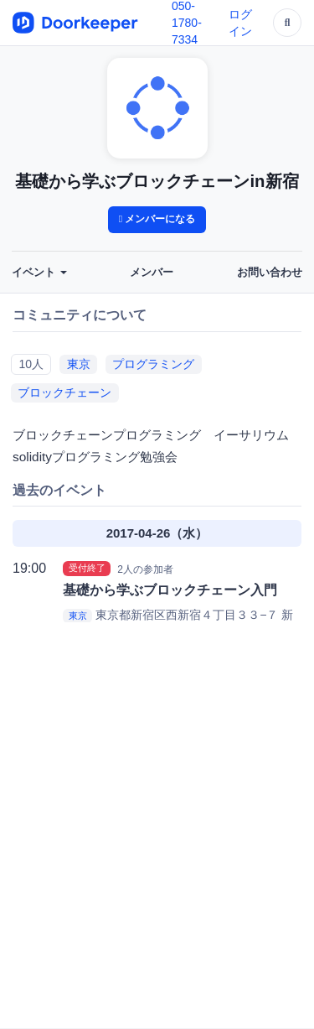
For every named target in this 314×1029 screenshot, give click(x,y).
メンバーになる (157, 219)
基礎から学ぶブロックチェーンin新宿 (156, 181)
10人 (31, 364)
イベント (39, 272)
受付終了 (87, 569)
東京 (78, 364)
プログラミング (153, 364)
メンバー (151, 272)
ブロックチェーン (64, 392)
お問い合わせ (269, 272)
